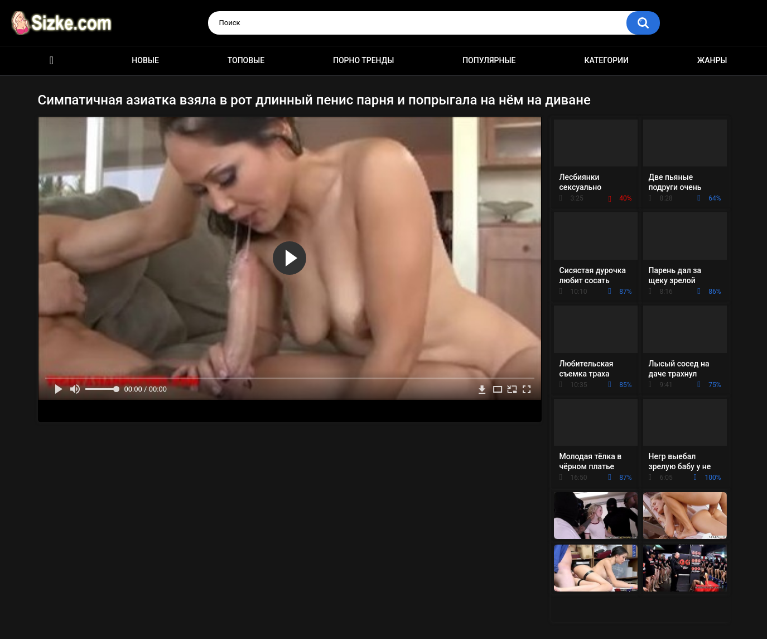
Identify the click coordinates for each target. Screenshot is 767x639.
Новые (145, 60)
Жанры (712, 60)
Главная (52, 60)
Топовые (246, 60)
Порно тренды (363, 60)
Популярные (488, 60)
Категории (606, 60)
